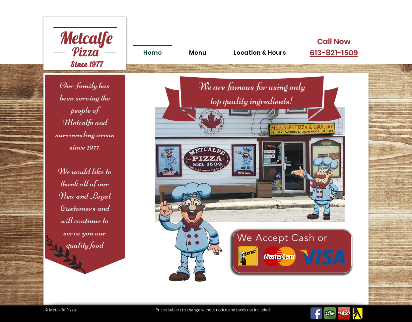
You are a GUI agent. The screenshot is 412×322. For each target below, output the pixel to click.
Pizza (85, 52)
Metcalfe (85, 37)
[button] (197, 50)
